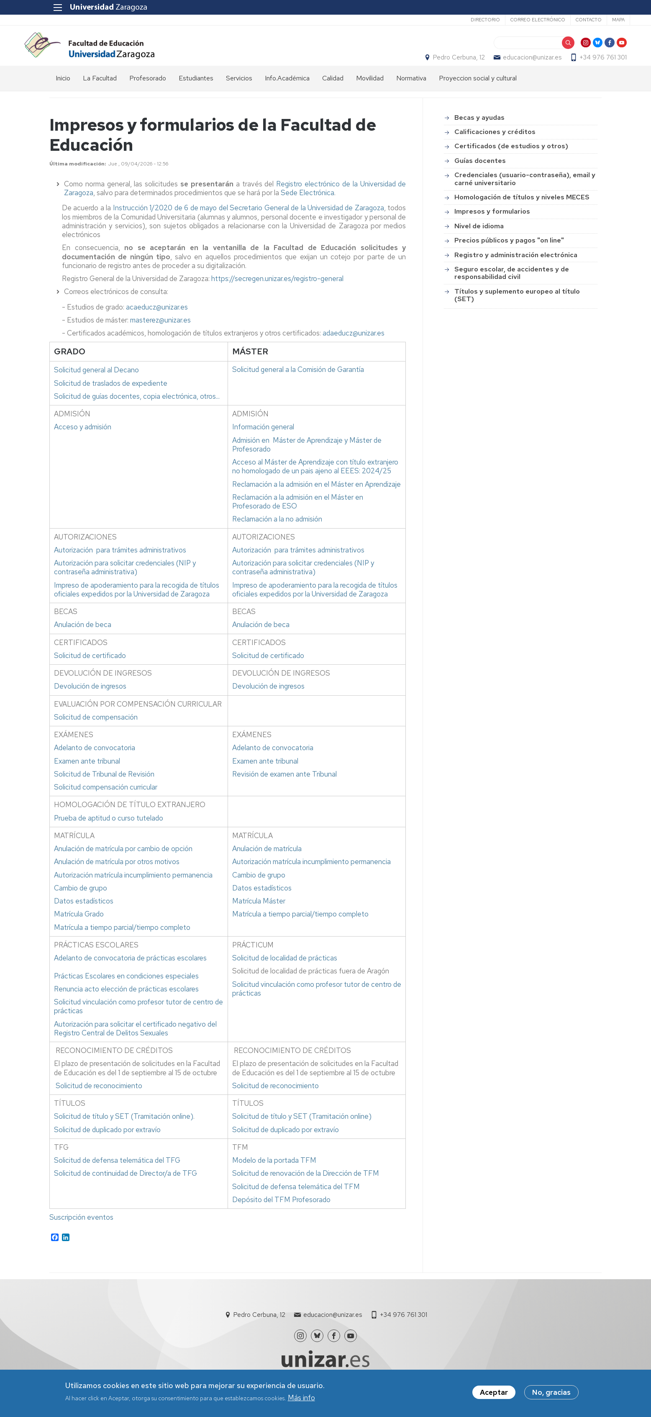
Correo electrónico (509, 20)
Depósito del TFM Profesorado (281, 1211)
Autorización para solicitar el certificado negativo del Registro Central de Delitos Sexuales (135, 1041)
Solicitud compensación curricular (105, 799)
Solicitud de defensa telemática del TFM (296, 1198)
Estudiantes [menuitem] (196, 90)
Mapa (590, 20)
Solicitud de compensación (96, 729)
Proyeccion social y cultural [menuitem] (478, 90)
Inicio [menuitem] (63, 90)
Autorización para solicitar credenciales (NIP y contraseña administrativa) (125, 579)
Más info (301, 1397)
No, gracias (551, 1392)
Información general (263, 439)
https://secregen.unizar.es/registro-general (277, 290)
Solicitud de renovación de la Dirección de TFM (305, 1185)
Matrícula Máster (258, 913)
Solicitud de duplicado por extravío (107, 1141)
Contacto (560, 20)
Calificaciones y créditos (495, 143)
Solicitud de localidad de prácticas (284, 970)
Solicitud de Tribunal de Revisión (104, 786)
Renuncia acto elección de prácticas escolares (126, 1001)
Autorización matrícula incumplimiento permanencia (133, 887)
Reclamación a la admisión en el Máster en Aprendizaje (316, 496)
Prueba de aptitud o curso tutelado (108, 830)
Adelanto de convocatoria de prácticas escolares (130, 970)
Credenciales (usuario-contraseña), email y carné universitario (524, 191)
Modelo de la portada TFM (274, 1172)
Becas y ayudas (479, 129)
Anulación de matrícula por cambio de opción (123, 860)
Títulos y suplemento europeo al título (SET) (517, 307)
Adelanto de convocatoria (94, 759)
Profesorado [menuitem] (147, 90)
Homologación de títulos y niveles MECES (521, 209)
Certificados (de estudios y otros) (511, 158)
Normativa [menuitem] (411, 90)
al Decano (96, 382)
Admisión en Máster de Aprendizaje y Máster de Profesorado (307, 457)
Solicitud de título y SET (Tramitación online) (123, 1128)
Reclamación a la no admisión (277, 531)
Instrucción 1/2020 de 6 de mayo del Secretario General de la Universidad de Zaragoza (248, 220)
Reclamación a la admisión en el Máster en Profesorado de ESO (297, 514)
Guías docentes (480, 172)
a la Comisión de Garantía (298, 381)
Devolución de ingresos (90, 698)
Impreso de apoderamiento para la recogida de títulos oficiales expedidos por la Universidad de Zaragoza (136, 602)
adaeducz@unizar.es (353, 345)
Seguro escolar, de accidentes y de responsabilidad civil (511, 285)
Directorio (457, 20)
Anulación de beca (82, 636)
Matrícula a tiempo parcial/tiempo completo (122, 939)
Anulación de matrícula (267, 860)
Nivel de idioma (479, 238)
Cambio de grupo (80, 900)
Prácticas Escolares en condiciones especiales (126, 988)
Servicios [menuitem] (239, 90)
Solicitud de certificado (90, 667)
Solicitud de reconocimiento (99, 1097)
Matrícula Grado (79, 926)
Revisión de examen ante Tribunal (285, 786)
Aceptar (494, 1392)
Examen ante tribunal (87, 773)
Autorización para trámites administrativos (120, 562)
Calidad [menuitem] (332, 90)
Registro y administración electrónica (515, 266)
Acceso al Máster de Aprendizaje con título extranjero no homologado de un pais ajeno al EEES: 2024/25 (315, 479)
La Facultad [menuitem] (100, 90)
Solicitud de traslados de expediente (110, 395)
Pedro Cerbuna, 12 (434, 63)
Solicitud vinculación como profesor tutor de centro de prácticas (138, 1018)
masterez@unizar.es (160, 332)
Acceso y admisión (82, 439)
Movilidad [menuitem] (370, 90)
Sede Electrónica (307, 204)
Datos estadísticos (83, 913)
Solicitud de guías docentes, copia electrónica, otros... (137, 408)
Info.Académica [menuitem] (287, 90)
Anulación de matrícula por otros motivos (116, 873)
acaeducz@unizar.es (157, 319)
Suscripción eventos (81, 1229)
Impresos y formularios (492, 223)
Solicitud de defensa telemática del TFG (117, 1172)
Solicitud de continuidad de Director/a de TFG (125, 1185)
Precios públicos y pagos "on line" (509, 252)
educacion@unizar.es (507, 63)
